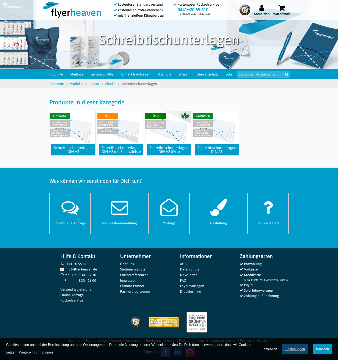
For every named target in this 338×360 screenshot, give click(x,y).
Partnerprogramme (135, 291)
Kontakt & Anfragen (135, 74)
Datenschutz (189, 269)
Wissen (183, 74)
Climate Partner (132, 286)
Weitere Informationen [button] (36, 353)
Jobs (229, 74)
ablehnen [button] (270, 349)
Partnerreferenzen (134, 275)
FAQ (183, 280)
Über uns (164, 74)
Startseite (57, 84)
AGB (183, 264)
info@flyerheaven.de (78, 269)
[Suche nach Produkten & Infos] (260, 74)
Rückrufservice (71, 300)
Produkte (56, 74)
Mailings (76, 74)
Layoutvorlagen (192, 286)
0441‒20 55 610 (193, 9)
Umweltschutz (208, 74)
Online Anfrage (72, 295)
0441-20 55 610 (74, 264)
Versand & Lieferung (75, 289)
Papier (94, 84)
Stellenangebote (133, 269)
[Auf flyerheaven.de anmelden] (262, 10)
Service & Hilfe (102, 74)
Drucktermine (190, 291)
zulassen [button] (322, 349)
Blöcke (110, 84)
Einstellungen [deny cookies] (295, 349)
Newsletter (188, 275)
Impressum (128, 280)
